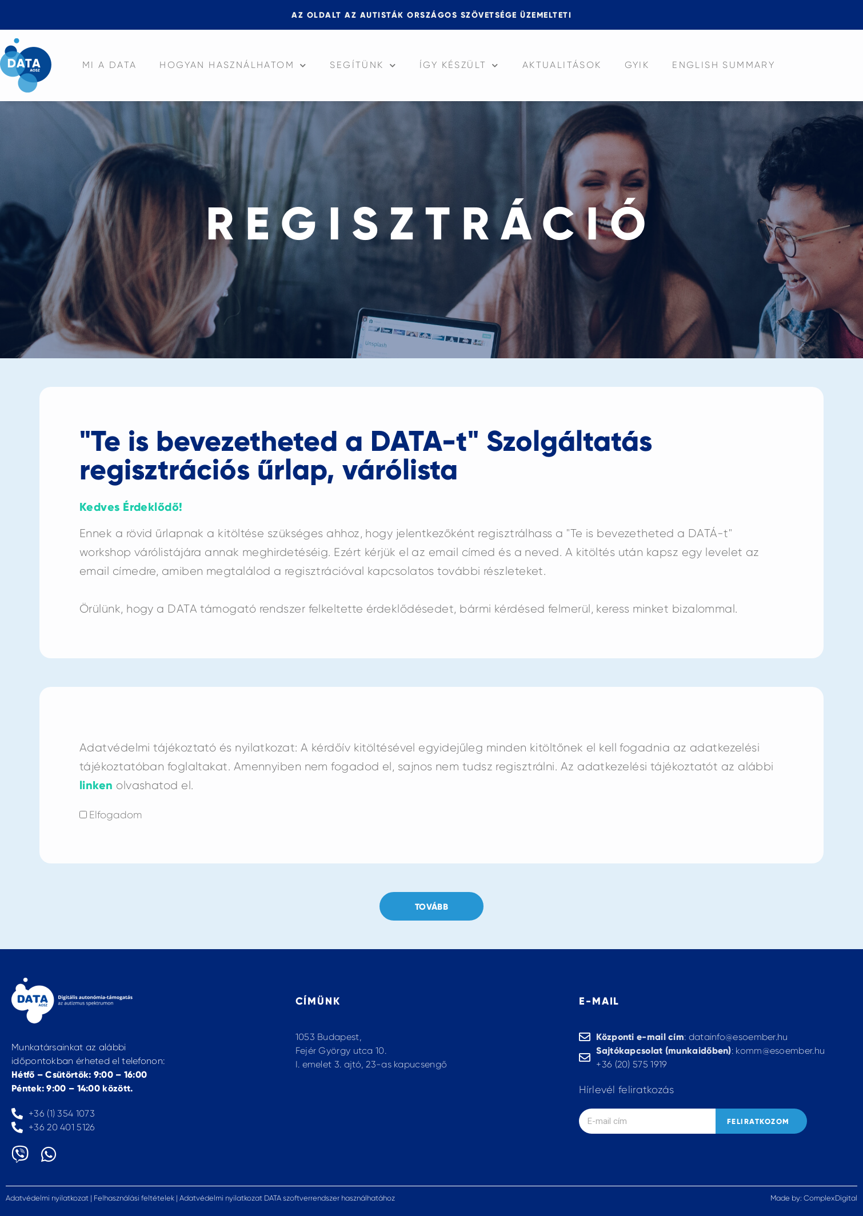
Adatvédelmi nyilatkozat (47, 1198)
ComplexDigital (830, 1198)
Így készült (459, 65)
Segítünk (363, 65)
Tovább (431, 907)
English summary (723, 64)
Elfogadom (115, 815)
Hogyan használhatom (233, 65)
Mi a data (109, 64)
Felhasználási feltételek (134, 1198)
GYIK (637, 64)
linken (96, 785)
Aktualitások (562, 64)
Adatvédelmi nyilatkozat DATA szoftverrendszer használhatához (287, 1198)
